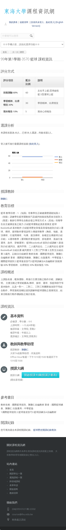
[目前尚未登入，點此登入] (42, 22)
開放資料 (14, 489)
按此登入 (34, 143)
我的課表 (13, 22)
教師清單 (14, 493)
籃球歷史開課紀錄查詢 (44, 429)
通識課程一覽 (16, 477)
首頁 (12, 469)
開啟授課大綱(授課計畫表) (40, 375)
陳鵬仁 (4, 198)
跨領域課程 (15, 481)
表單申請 (14, 485)
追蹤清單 (24, 22)
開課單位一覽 (16, 473)
